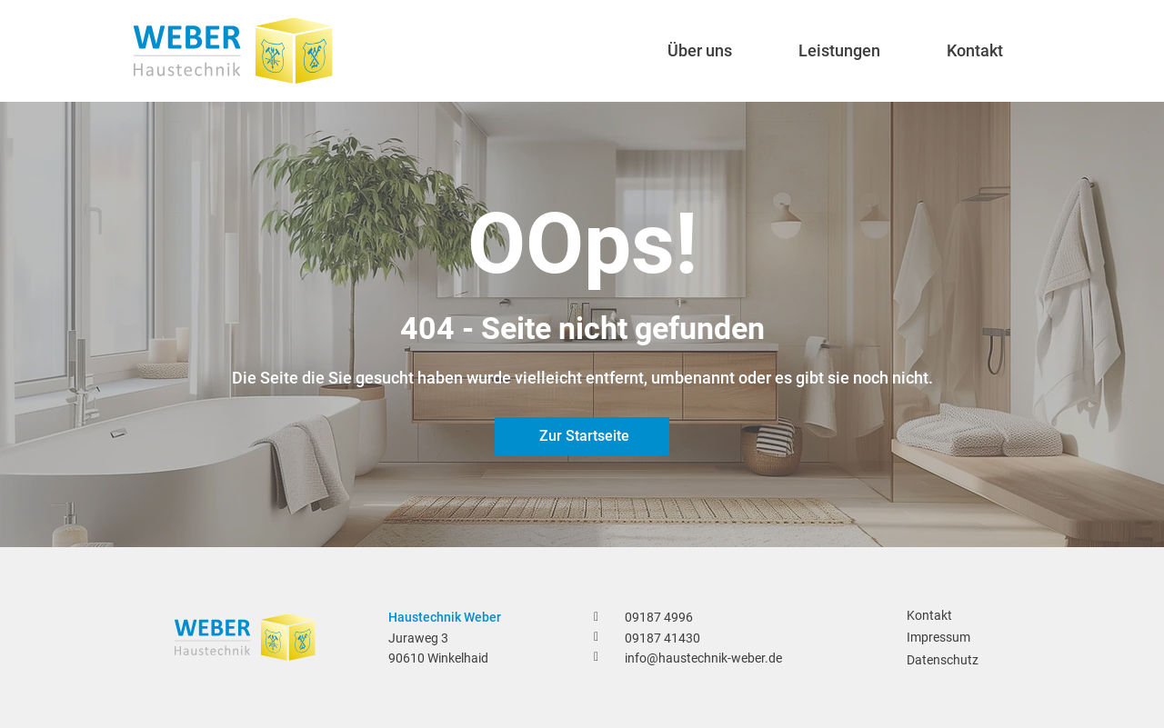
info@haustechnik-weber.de (703, 658)
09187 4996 (659, 617)
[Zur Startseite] (581, 436)
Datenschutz (942, 660)
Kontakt (929, 615)
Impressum (938, 637)
